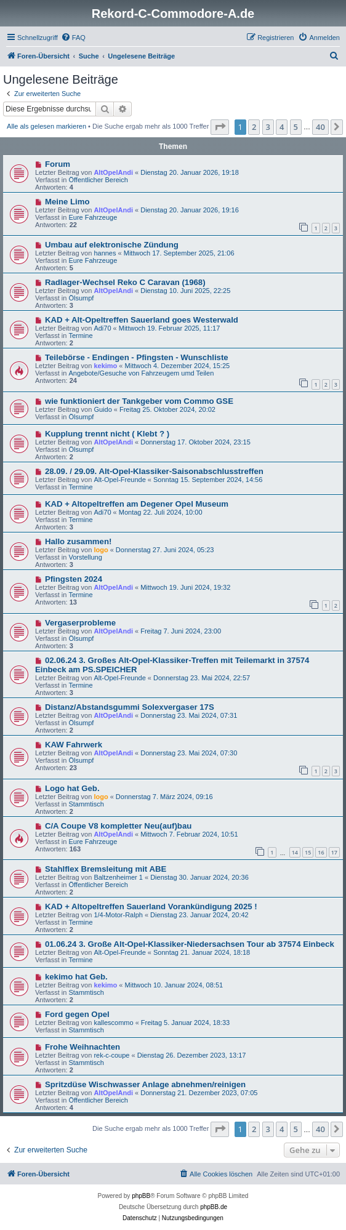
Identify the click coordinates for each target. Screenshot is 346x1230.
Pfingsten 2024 (73, 579)
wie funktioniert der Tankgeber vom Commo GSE (139, 401)
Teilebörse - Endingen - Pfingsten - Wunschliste (136, 357)
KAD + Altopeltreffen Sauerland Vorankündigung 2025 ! (151, 906)
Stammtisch (85, 804)
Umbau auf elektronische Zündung (112, 244)
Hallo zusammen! (78, 541)
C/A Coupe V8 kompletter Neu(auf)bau (118, 825)
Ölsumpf (81, 298)
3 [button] (268, 126)
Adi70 (102, 328)
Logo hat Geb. (72, 788)
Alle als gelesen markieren (46, 126)
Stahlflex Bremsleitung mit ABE (105, 869)
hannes (105, 253)
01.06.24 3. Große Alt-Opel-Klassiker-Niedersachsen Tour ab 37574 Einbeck (189, 944)
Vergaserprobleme (80, 622)
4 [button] (282, 126)
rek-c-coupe (111, 1055)
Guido (102, 409)
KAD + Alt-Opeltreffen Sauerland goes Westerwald (141, 319)
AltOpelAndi (113, 172)
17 (334, 852)
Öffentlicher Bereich (97, 179)
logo (101, 549)
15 (308, 852)
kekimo (105, 365)
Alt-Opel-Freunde (119, 479)
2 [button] (254, 126)
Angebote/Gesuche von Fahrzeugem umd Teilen (141, 373)
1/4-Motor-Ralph (118, 914)
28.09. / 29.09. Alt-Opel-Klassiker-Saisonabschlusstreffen (154, 471)
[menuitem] (73, 37)
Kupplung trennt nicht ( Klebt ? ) (107, 433)
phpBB (141, 1195)
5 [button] (296, 126)
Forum (57, 164)
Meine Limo (67, 201)
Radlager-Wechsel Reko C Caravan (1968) (125, 282)
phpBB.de (213, 1207)
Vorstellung (85, 557)
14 (295, 852)
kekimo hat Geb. (76, 976)
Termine (80, 335)
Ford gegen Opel (77, 1014)
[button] (220, 126)
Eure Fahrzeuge (92, 217)
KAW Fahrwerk (73, 744)
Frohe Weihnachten (82, 1046)
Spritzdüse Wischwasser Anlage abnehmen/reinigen (145, 1084)
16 (321, 852)
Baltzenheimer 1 (118, 877)
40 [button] (320, 126)
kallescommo (113, 1022)
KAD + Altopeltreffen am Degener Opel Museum (136, 503)
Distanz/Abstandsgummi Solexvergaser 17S (129, 707)
